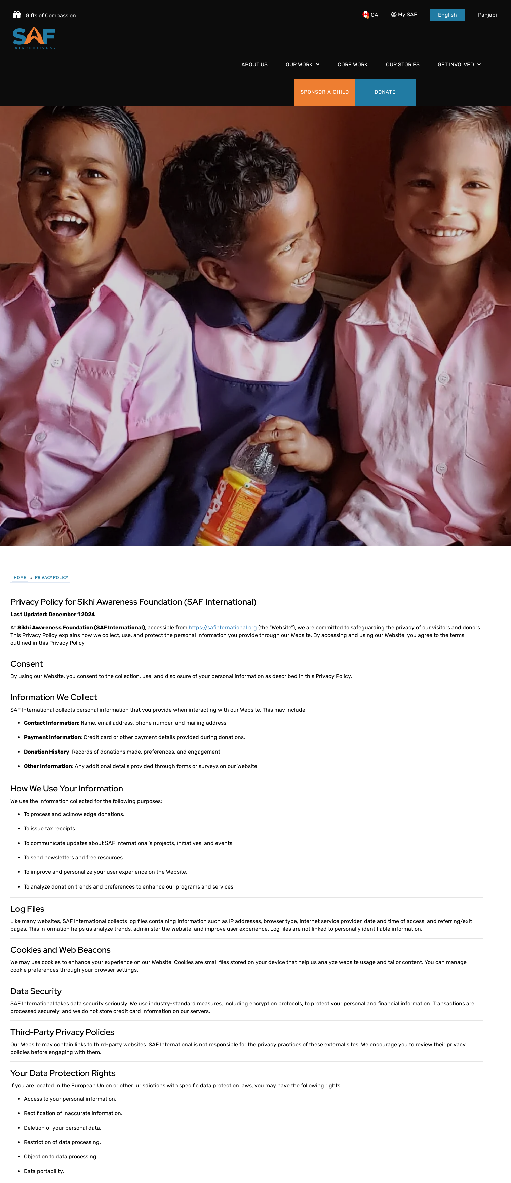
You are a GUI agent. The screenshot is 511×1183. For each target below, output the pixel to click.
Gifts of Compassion (45, 12)
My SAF (403, 11)
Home (23, 910)
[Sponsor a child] (413, 37)
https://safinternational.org (226, 961)
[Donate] (474, 37)
